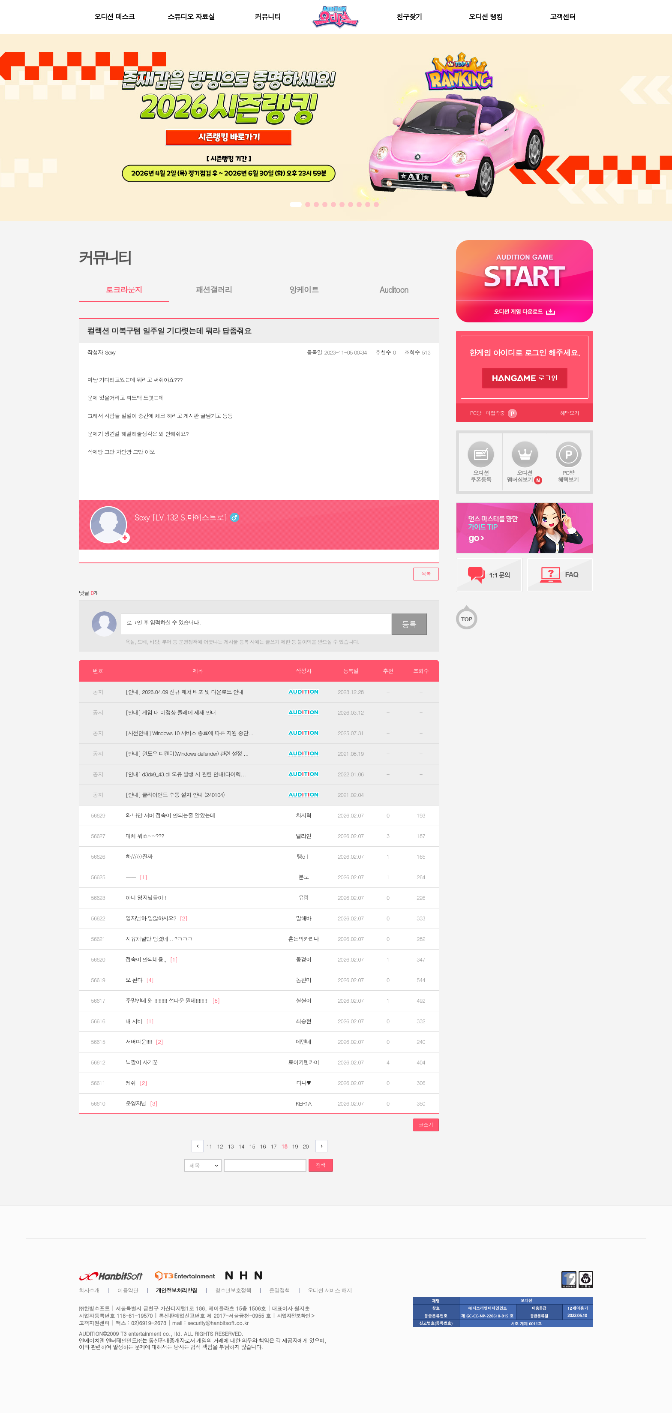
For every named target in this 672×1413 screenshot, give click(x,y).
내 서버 (139, 1021)
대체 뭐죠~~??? (145, 836)
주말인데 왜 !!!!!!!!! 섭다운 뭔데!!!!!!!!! (172, 1000)
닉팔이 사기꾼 (142, 1062)
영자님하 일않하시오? (156, 918)
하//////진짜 (139, 856)
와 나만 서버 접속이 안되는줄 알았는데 (170, 815)
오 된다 (139, 980)
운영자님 (141, 1103)
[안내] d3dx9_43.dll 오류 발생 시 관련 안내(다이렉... (186, 774)
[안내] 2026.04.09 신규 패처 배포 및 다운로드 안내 (184, 691)
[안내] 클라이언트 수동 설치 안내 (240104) (175, 794)
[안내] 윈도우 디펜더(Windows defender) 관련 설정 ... (187, 753)
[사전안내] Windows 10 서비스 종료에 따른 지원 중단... (189, 733)
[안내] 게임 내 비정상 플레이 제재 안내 (171, 712)
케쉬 (136, 1082)
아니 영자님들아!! (146, 897)
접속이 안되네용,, (151, 959)
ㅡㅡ (136, 877)
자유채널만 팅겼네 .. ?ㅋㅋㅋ (159, 938)
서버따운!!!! (144, 1041)
